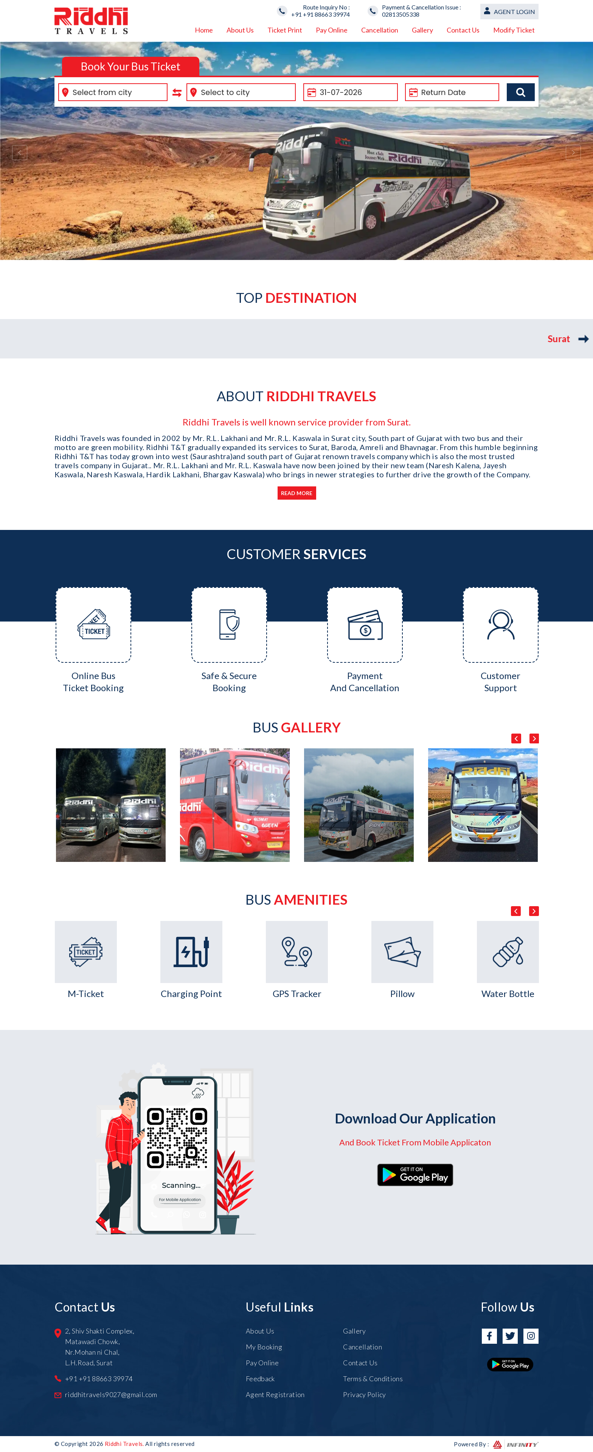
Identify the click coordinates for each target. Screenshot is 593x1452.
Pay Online (332, 30)
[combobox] (113, 92)
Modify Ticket (514, 30)
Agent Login (514, 11)
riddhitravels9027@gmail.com (111, 1394)
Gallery (422, 30)
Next (533, 738)
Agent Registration (275, 1394)
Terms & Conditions (372, 1378)
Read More (296, 493)
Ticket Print (284, 30)
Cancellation (379, 30)
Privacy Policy (364, 1394)
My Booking (264, 1347)
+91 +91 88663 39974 (320, 14)
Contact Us (463, 30)
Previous (516, 738)
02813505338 (400, 14)
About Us (240, 30)
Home (204, 30)
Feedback (260, 1378)
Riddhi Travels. (124, 1443)
